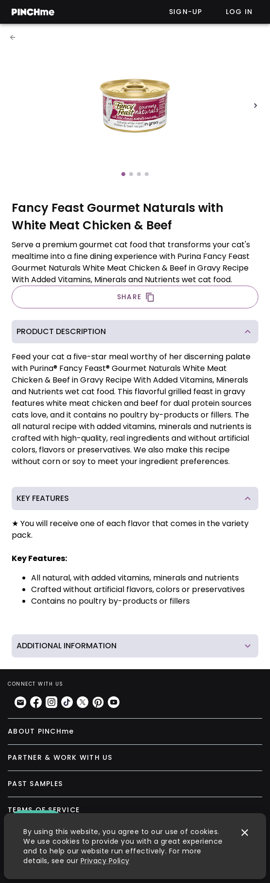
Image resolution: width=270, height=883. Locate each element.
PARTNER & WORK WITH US (60, 757)
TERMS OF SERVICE (44, 810)
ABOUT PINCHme (41, 731)
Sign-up (185, 11)
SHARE (136, 297)
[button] (135, 331)
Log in (239, 11)
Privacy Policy (105, 861)
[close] (244, 832)
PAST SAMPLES (35, 783)
